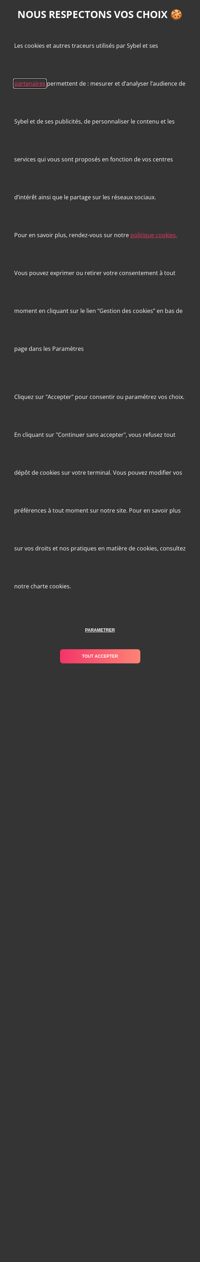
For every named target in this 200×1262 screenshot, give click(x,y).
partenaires (29, 83)
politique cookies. (153, 235)
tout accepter (100, 656)
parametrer (100, 630)
